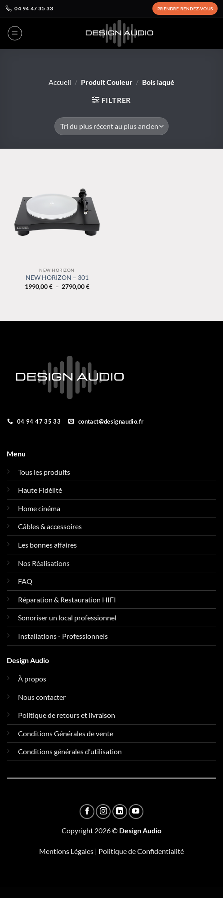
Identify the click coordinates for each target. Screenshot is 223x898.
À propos (32, 678)
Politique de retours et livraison (66, 715)
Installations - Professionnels (63, 636)
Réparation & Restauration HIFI (67, 599)
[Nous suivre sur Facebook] (87, 811)
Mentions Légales (66, 851)
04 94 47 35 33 (29, 8)
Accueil (60, 82)
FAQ (25, 581)
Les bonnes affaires (47, 544)
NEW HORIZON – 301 (57, 277)
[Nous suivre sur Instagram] (103, 811)
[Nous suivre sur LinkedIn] (119, 811)
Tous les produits (44, 472)
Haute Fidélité (40, 490)
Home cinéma (39, 508)
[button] (15, 33)
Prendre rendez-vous (185, 8)
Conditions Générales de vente (65, 733)
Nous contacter (42, 697)
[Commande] (111, 126)
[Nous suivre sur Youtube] (136, 811)
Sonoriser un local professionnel (67, 617)
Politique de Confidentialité (141, 851)
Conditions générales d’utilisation (70, 751)
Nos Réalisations (44, 563)
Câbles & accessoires (50, 526)
